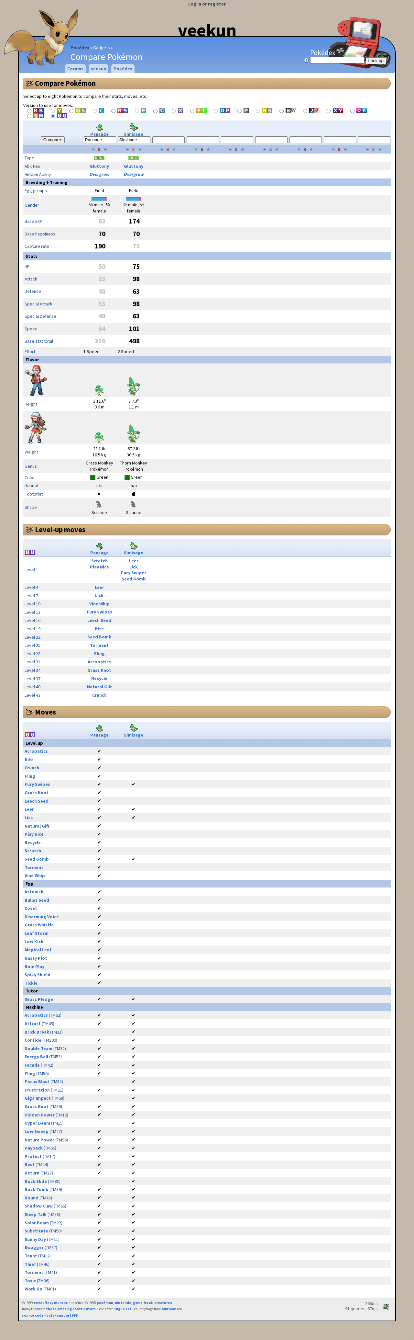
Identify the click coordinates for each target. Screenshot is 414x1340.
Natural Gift (99, 687)
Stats (32, 256)
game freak (143, 1302)
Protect (33, 1156)
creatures (163, 1302)
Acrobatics (99, 662)
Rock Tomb (37, 1189)
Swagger (34, 1247)
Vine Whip (99, 604)
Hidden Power (40, 1115)
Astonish (34, 892)
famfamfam (171, 1309)
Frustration (37, 1090)
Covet (31, 908)
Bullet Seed (37, 900)
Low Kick (34, 942)
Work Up (33, 1289)
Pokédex (80, 48)
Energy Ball (36, 1056)
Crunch (99, 695)
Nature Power (39, 1140)
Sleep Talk (36, 1214)
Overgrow (99, 174)
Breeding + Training (47, 182)
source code (33, 1315)
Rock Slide (36, 1181)
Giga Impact (38, 1098)
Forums (75, 69)
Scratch (99, 561)
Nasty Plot (36, 958)
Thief (30, 1264)
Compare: (52, 139)
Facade (32, 1065)
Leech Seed (99, 620)
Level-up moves (60, 529)
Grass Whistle (39, 925)
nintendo (123, 1302)
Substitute (36, 1231)
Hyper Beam (37, 1123)
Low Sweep (37, 1131)
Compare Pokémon (65, 83)
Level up (34, 743)
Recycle (99, 678)
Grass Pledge (39, 999)
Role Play (34, 966)
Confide (33, 1040)
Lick (133, 567)
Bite (99, 629)
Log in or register (207, 4)
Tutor (32, 991)
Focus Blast (37, 1081)
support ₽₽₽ (67, 1315)
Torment (99, 645)
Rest (30, 1164)
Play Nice (99, 567)
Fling (99, 653)
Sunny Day (35, 1239)
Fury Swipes (134, 573)
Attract (33, 1023)
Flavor (32, 359)
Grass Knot (99, 670)
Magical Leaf (38, 950)
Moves (45, 711)
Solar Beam (37, 1223)
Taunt (31, 1256)
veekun (207, 30)
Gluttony (99, 166)
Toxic (30, 1281)
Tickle (31, 983)
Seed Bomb (134, 579)
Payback (34, 1148)
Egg (30, 884)
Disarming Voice (42, 917)
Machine (34, 1007)
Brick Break (37, 1032)
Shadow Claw (39, 1206)
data (50, 1315)
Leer (133, 561)
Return (32, 1173)
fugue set (123, 1309)
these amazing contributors (71, 1309)
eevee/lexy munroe (51, 1302)
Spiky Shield (37, 975)
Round (31, 1198)
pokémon (105, 1302)
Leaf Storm (37, 933)
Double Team (38, 1048)
